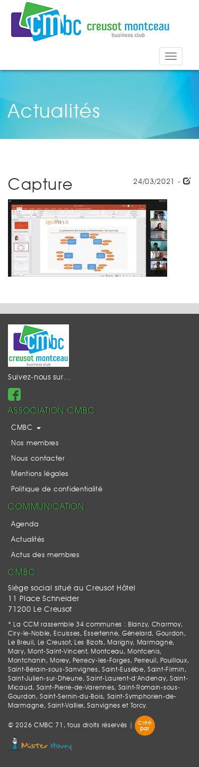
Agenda (24, 524)
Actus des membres (45, 555)
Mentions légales (39, 474)
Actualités (28, 539)
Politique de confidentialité (57, 489)
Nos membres (35, 443)
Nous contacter (38, 458)
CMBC (26, 428)
